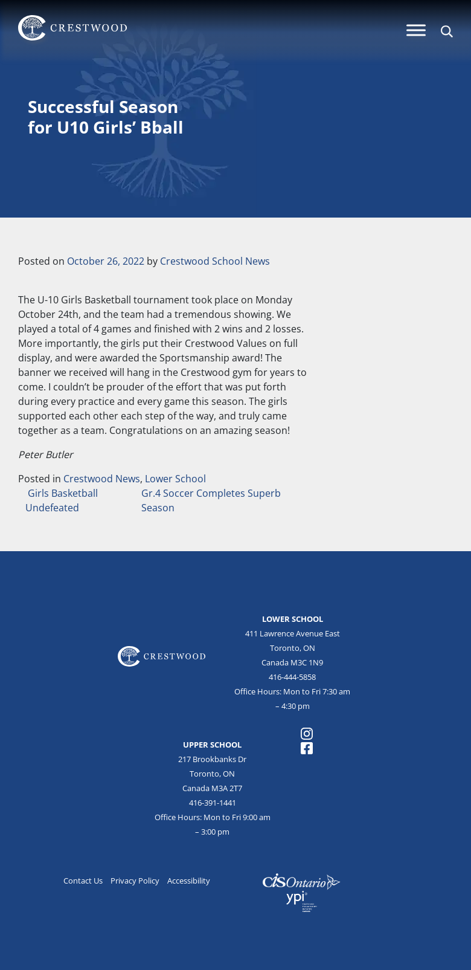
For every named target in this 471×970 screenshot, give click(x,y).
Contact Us (83, 880)
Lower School (175, 478)
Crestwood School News (215, 261)
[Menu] (416, 30)
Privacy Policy (135, 880)
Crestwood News (101, 478)
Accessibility (188, 880)
